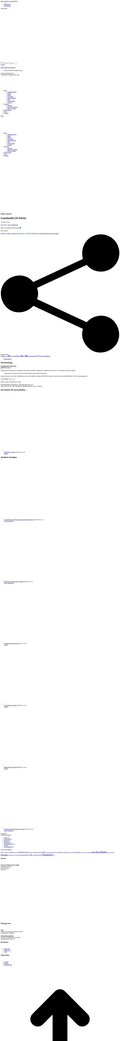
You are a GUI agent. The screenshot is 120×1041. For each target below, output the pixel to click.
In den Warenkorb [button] (9, 469)
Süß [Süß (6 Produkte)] (31, 803)
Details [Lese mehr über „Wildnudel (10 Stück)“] (6, 401)
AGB (5, 899)
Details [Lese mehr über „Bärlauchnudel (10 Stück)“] (6, 716)
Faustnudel (7, 787)
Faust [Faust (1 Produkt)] (15, 800)
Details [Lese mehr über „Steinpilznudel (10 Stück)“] (6, 593)
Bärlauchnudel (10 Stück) (11, 715)
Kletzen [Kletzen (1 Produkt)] (55, 800)
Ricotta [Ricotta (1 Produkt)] (113, 800)
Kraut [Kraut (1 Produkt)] (63, 800)
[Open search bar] (1, 61)
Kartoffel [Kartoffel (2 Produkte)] (51, 800)
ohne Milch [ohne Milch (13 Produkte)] (95, 800)
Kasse (13, 67)
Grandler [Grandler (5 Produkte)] (43, 800)
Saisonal (13, 181)
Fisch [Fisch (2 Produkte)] (17, 800)
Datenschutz (7, 898)
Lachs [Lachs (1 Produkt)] (71, 800)
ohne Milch (56, 181)
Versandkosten (14, 173)
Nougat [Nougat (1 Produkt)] (81, 800)
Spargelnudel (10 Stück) (10, 653)
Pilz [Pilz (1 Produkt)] (107, 800)
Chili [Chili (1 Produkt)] (9, 800)
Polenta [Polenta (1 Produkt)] (110, 800)
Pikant (9, 181)
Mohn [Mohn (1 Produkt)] (73, 800)
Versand (6, 909)
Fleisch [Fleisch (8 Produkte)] (21, 800)
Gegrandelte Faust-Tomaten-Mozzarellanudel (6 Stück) (19, 467)
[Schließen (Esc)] (6, 1035)
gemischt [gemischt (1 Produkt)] (30, 800)
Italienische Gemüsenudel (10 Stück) (14, 529)
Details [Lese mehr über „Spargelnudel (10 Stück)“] (6, 654)
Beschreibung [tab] (7, 307)
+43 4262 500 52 (13, 1)
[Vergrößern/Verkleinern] (1, 1035)
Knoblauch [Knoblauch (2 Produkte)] (59, 800)
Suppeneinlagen (8, 792)
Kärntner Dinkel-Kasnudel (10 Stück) (14, 777)
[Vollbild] (4, 1038)
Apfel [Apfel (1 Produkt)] (2, 800)
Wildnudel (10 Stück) (10, 400)
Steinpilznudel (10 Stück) (11, 591)
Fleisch (50, 181)
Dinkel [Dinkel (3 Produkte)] (12, 800)
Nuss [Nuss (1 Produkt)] (84, 800)
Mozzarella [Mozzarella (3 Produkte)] (77, 800)
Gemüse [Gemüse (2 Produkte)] (34, 800)
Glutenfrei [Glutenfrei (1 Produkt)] (38, 800)
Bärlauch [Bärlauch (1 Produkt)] (6, 800)
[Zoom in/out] (6, 1038)
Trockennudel (7, 795)
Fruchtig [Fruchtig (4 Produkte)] (26, 800)
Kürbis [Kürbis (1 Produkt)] (68, 800)
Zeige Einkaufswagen (6, 67)
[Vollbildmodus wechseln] (3, 1035)
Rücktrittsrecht (8, 912)
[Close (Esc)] (1, 1038)
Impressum (7, 896)
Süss (5, 793)
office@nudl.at (5, 1)
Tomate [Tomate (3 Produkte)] (36, 803)
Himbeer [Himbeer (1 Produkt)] (47, 800)
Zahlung (6, 911)
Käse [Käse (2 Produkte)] (65, 800)
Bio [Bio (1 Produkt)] (3, 800)
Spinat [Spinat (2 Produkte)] (19, 803)
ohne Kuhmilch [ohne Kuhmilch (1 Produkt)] (88, 800)
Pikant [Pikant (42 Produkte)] (103, 799)
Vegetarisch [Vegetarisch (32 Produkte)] (47, 802)
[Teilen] (4, 1035)
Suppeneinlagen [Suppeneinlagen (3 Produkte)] (25, 803)
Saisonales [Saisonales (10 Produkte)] (4, 803)
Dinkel (6, 785)
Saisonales (41, 181)
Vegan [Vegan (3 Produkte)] (39, 803)
